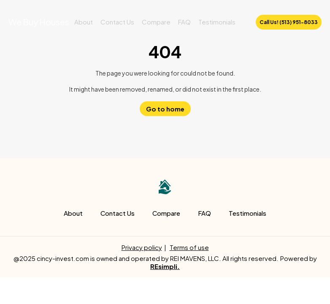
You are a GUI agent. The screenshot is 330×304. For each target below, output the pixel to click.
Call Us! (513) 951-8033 (289, 22)
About (83, 22)
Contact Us (117, 22)
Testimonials (216, 22)
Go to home (165, 109)
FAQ (184, 22)
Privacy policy (142, 247)
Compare (156, 22)
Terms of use (189, 247)
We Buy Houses (38, 21)
